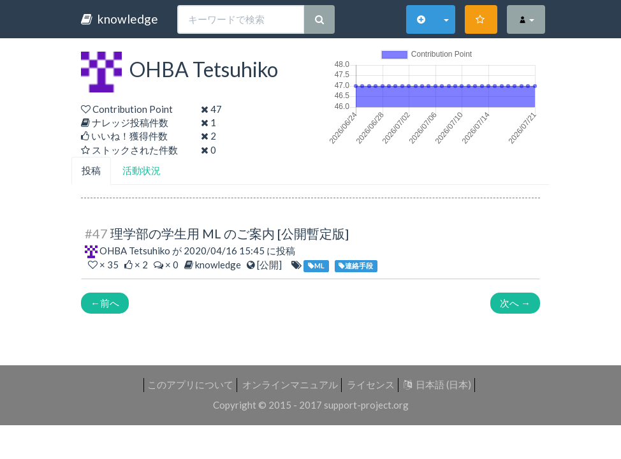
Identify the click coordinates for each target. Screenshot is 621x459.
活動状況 (141, 170)
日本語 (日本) (437, 384)
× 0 (167, 264)
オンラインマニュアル (290, 384)
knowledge (119, 18)
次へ (515, 303)
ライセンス (371, 384)
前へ (105, 303)
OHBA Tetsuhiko (134, 250)
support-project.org (366, 405)
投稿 (91, 170)
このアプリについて (190, 384)
